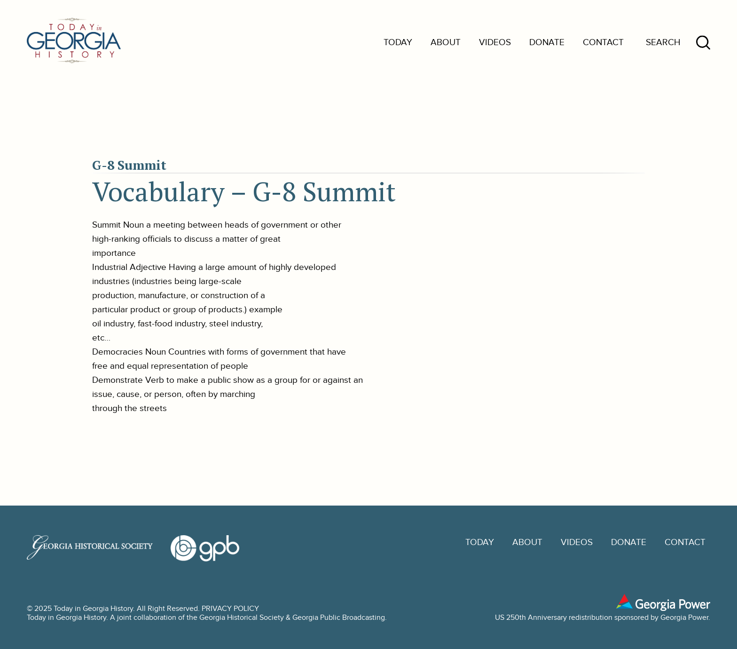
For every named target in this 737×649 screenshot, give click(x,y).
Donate (547, 42)
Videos (495, 42)
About (446, 42)
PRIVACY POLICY (230, 608)
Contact (603, 42)
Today (398, 42)
